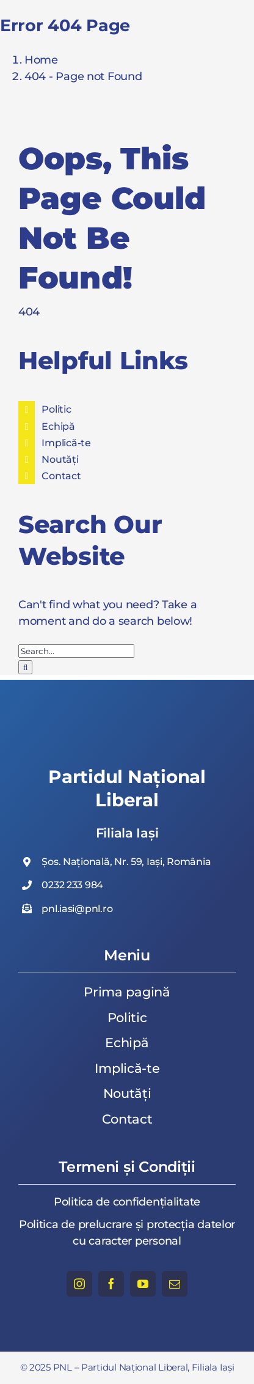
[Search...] (76, 651)
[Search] (25, 667)
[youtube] (143, 1284)
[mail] (174, 1284)
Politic (56, 409)
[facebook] (111, 1284)
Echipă (58, 426)
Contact (61, 476)
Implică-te (66, 443)
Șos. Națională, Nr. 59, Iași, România (126, 861)
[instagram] (79, 1284)
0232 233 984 (72, 885)
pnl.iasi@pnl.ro (77, 909)
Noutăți (60, 459)
